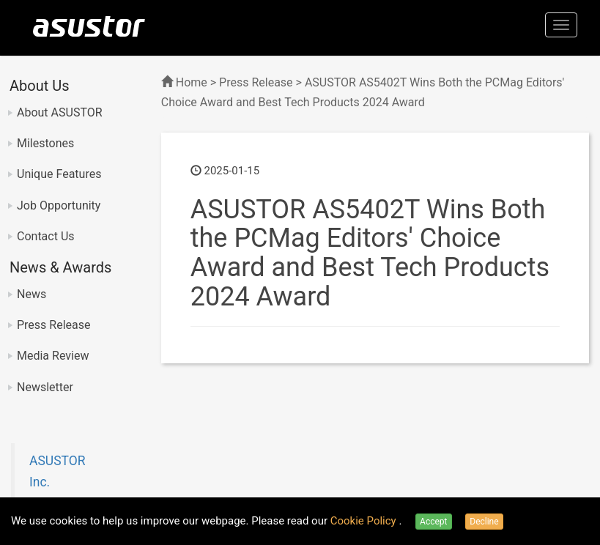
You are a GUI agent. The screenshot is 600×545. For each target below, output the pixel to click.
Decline (484, 521)
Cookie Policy (364, 520)
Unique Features (59, 174)
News (31, 294)
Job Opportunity (58, 205)
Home (191, 82)
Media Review (53, 356)
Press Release (54, 325)
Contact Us (46, 236)
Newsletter (45, 387)
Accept (433, 521)
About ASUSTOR (60, 112)
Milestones (45, 143)
